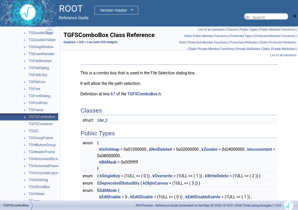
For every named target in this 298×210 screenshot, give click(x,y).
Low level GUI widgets (102, 42)
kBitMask (107, 162)
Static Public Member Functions (206, 36)
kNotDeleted (160, 149)
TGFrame (36, 110)
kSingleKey (110, 176)
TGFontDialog (39, 96)
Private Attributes (248, 49)
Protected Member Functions (275, 36)
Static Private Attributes (278, 49)
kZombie (209, 149)
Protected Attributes (244, 42)
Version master (113, 10)
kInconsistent (259, 149)
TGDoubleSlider (41, 33)
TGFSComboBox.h (144, 94)
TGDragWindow (41, 47)
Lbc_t (102, 120)
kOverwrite (162, 176)
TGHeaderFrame (42, 152)
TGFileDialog (39, 68)
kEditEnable (110, 197)
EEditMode (107, 190)
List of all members (211, 30)
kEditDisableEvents (202, 197)
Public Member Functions (277, 30)
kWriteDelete (216, 176)
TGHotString (38, 180)
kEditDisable (141, 197)
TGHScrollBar (39, 187)
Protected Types (241, 36)
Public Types (249, 30)
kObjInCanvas (155, 183)
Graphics (69, 42)
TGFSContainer (41, 124)
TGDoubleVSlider (42, 40)
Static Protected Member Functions (203, 42)
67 (113, 94)
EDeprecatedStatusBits (118, 183)
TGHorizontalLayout (44, 173)
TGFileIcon (37, 82)
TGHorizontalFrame (44, 166)
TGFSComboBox (42, 117)
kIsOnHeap (109, 149)
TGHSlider (37, 194)
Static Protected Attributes (278, 42)
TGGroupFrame (41, 138)
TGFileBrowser (40, 61)
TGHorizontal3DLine (44, 159)
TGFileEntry (38, 75)
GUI (81, 42)
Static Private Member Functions (211, 49)
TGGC (34, 131)
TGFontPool (38, 103)
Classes (232, 30)
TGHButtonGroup (42, 145)
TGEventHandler (41, 54)
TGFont (34, 89)
